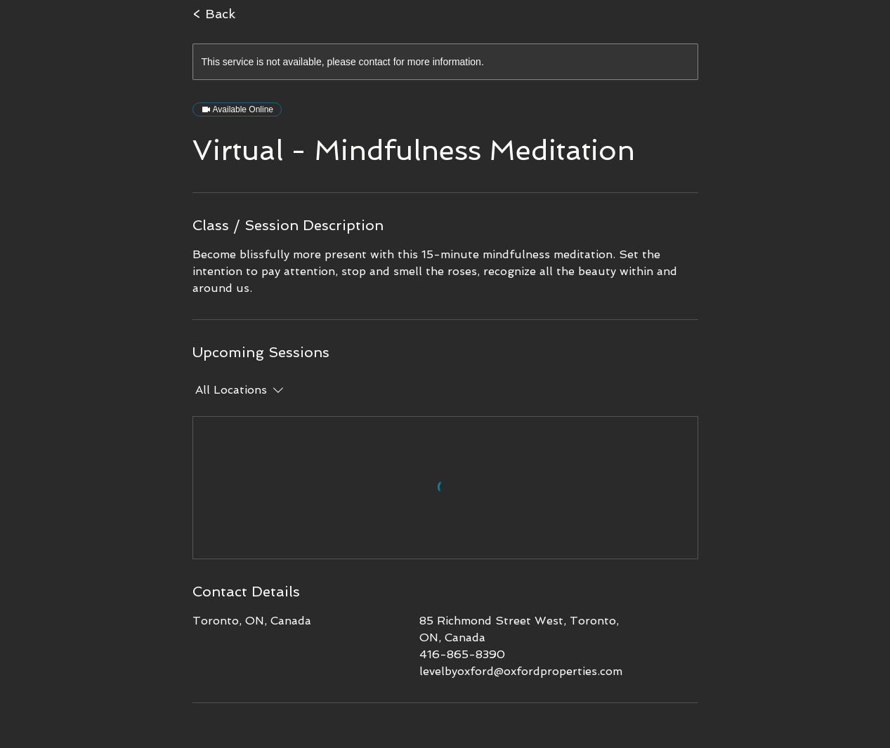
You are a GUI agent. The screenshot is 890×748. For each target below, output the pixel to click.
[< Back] (267, 14)
